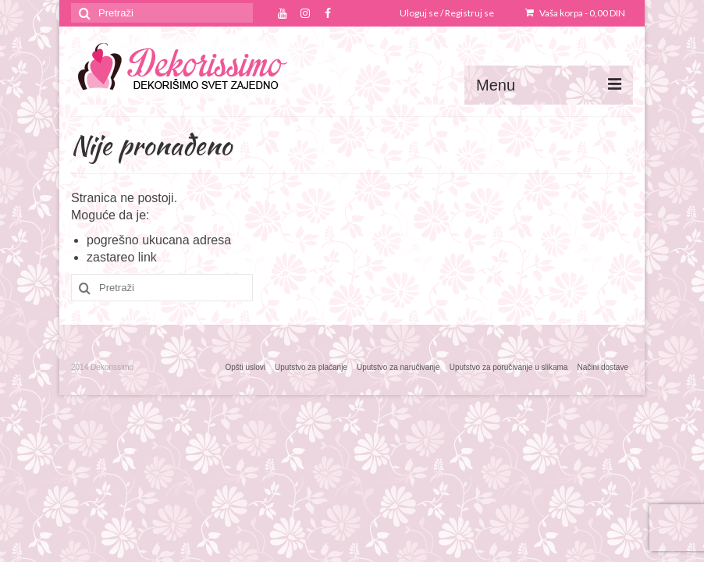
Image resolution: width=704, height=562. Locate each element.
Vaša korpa (575, 13)
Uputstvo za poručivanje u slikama (509, 367)
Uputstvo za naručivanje (398, 367)
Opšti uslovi (245, 367)
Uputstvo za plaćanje (311, 367)
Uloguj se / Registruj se (447, 13)
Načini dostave (602, 367)
